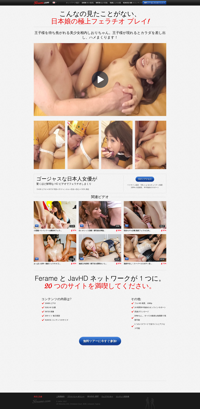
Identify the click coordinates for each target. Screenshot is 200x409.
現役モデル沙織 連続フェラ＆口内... (137, 231)
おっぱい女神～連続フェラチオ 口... (47, 264)
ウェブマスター (107, 396)
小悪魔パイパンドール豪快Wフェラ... (48, 231)
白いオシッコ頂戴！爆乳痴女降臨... (92, 231)
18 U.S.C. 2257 (93, 396)
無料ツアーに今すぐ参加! (100, 341)
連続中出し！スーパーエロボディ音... (138, 264)
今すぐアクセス (145, 179)
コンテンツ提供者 (122, 396)
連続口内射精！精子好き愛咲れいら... (93, 264)
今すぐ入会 (38, 396)
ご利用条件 (60, 396)
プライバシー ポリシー (75, 396)
